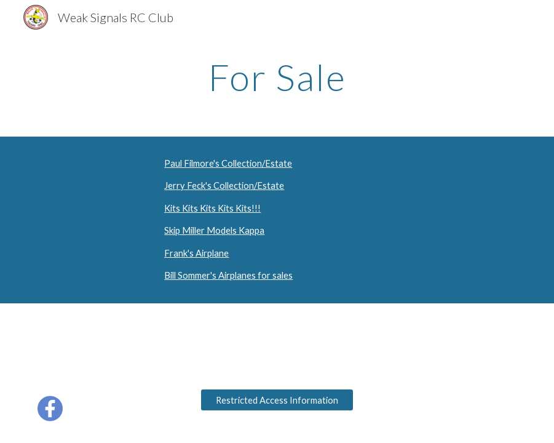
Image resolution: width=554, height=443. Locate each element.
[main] (277, 77)
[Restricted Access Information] (276, 400)
